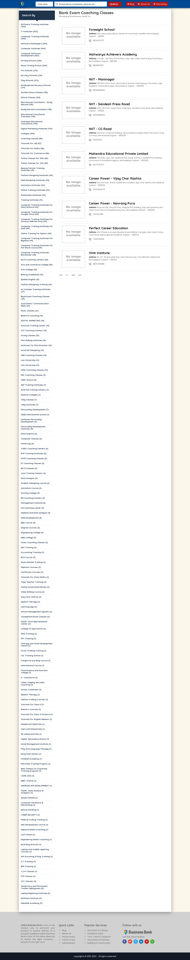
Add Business (68, 943)
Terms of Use (68, 939)
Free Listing (160, 4)
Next (73, 275)
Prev (67, 275)
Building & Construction (98, 943)
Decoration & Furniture (98, 939)
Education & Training (97, 930)
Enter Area (43, 4)
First (60, 275)
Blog (130, 4)
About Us (144, 4)
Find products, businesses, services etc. (77, 4)
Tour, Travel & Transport (99, 936)
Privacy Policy (68, 936)
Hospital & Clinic (95, 933)
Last (79, 275)
